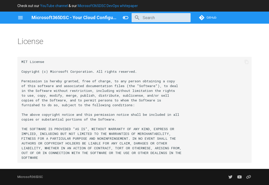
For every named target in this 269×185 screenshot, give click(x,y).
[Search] (161, 17)
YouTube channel (54, 6)
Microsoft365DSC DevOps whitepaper (108, 6)
